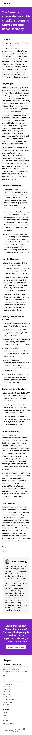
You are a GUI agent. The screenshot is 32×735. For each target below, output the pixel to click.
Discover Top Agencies (16, 647)
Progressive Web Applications (8, 686)
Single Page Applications (7, 690)
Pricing (5, 718)
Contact (5, 721)
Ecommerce (7, 694)
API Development (8, 700)
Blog (4, 715)
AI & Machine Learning (7, 704)
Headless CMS (7, 697)
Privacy (5, 730)
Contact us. (6, 669)
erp (4, 551)
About (5, 712)
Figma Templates (9, 724)
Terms (11, 730)
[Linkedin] (25, 562)
